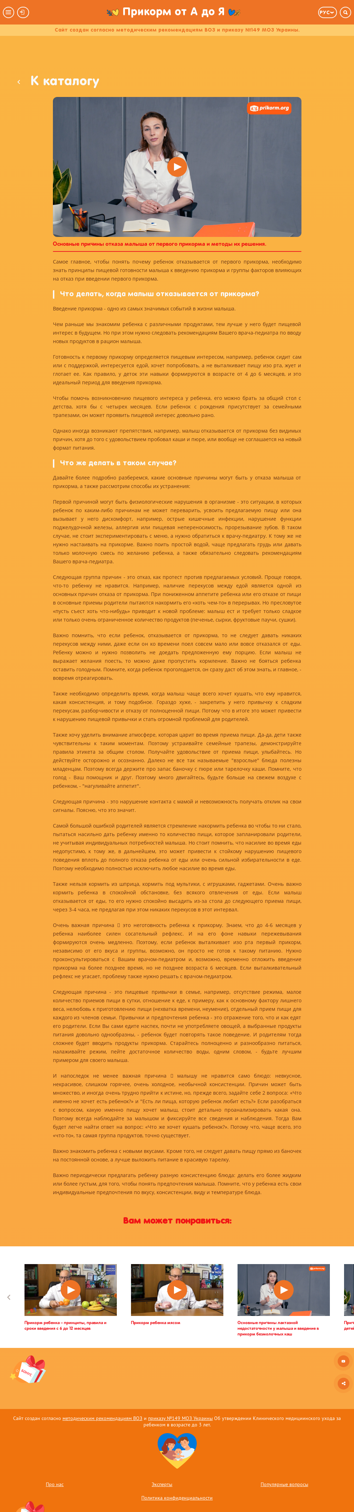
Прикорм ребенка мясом (155, 1323)
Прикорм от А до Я (173, 12)
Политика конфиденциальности (177, 1498)
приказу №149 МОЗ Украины (180, 1418)
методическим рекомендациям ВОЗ (102, 1418)
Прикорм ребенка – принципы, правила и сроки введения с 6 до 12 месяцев (65, 1326)
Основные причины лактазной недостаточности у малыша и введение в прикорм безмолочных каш (278, 1329)
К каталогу (58, 82)
